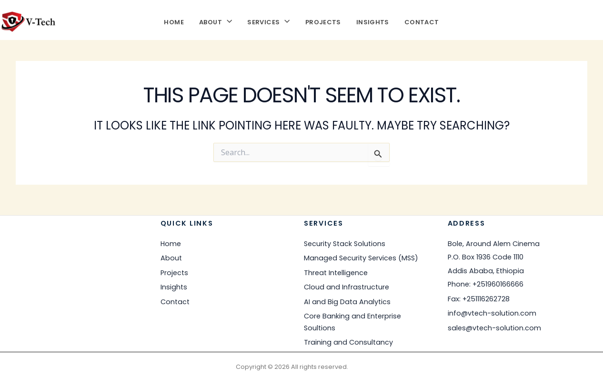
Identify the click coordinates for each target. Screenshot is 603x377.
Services (268, 21)
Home (174, 21)
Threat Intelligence (336, 272)
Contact (421, 21)
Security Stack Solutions (344, 243)
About (215, 21)
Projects (323, 21)
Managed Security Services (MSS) (361, 258)
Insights (372, 21)
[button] (227, 21)
